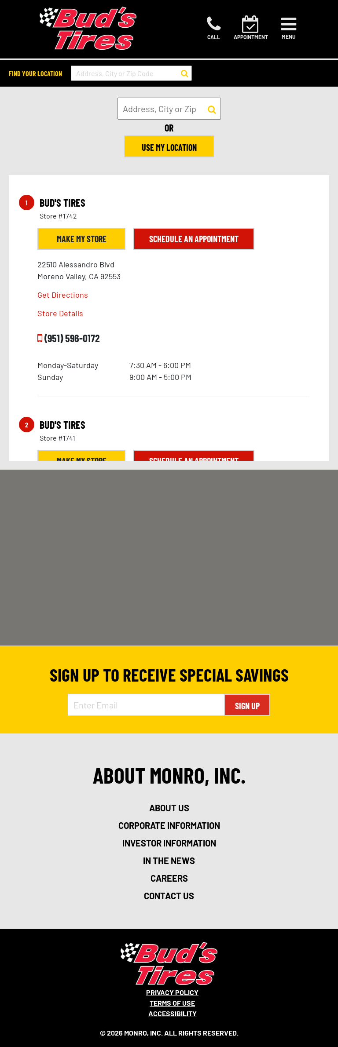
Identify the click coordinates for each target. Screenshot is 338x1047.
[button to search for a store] (184, 73)
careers (169, 878)
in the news (169, 860)
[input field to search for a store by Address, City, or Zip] (169, 109)
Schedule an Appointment (194, 238)
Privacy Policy (172, 992)
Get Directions (62, 294)
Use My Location (169, 147)
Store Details (60, 313)
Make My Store (82, 238)
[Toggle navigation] (289, 28)
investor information (169, 843)
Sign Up (247, 705)
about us (169, 808)
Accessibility (172, 1013)
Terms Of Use (172, 1003)
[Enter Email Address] (146, 705)
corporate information (169, 825)
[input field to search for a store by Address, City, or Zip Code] (131, 73)
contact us (169, 895)
